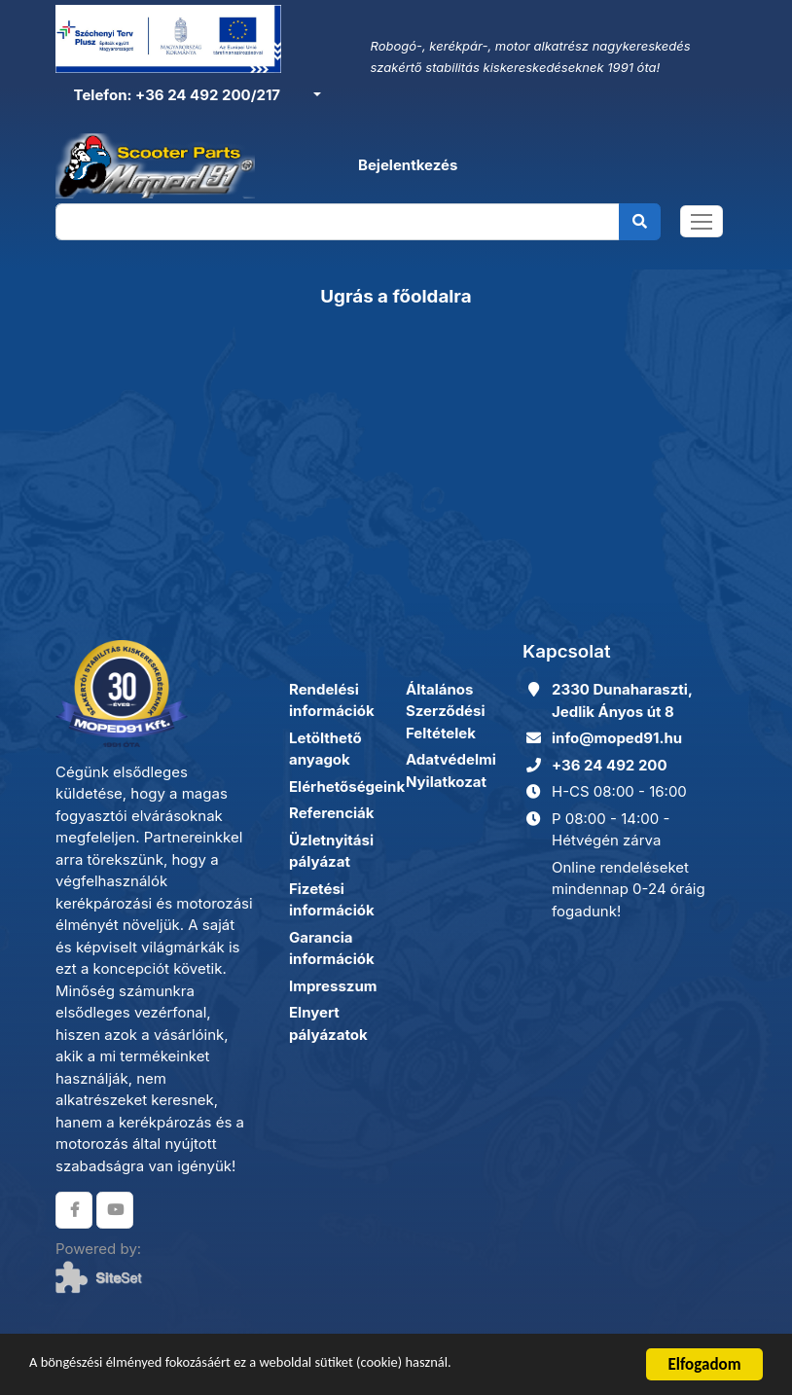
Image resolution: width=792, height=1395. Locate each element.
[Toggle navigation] (701, 224)
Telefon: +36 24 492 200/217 (175, 95)
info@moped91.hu (617, 738)
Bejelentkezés (407, 166)
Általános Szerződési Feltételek (446, 711)
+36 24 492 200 (609, 765)
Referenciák (332, 813)
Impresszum (333, 986)
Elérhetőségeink (347, 786)
